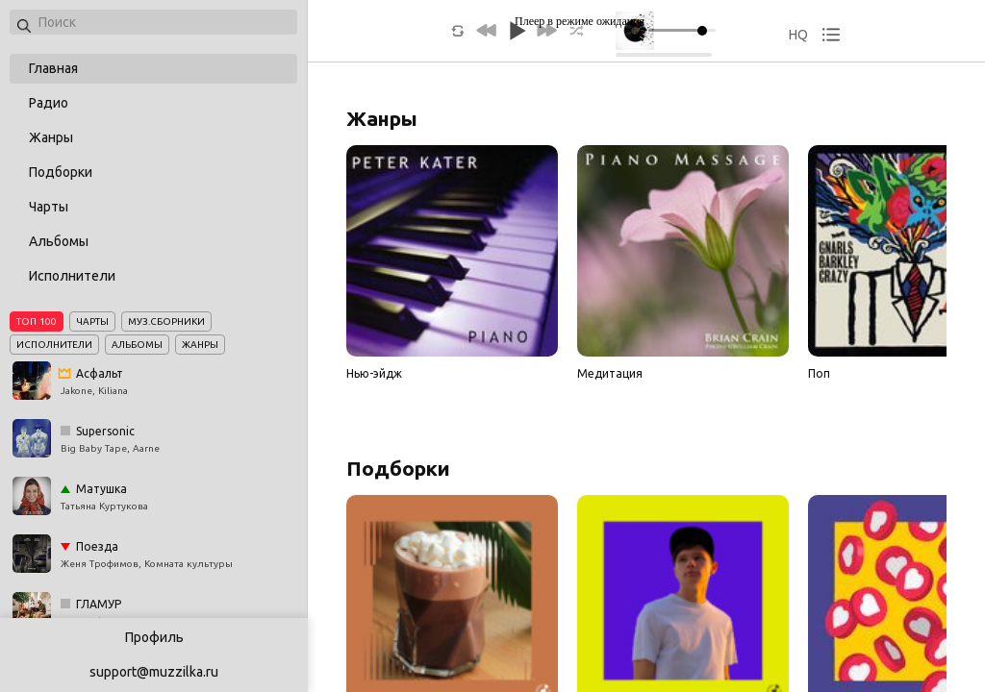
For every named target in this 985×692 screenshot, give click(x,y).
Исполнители (72, 276)
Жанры (51, 137)
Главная (53, 68)
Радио (48, 103)
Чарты (48, 206)
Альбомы (58, 241)
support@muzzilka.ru (153, 672)
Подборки (60, 172)
